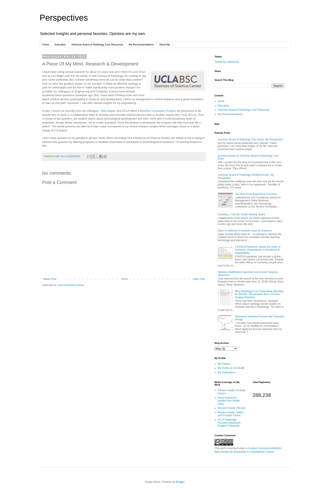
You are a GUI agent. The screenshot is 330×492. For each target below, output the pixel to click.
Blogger (180, 481)
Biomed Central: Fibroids (231, 408)
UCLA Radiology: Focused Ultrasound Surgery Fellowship (229, 422)
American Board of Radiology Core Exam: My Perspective (250, 139)
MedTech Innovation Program (158, 110)
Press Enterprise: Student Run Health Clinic (229, 400)
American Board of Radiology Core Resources (97, 44)
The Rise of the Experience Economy (256, 194)
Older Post (199, 279)
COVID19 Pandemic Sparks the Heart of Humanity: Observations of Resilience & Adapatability (257, 249)
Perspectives (64, 17)
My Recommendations (141, 44)
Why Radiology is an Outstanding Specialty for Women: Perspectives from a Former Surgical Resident (259, 294)
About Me (164, 44)
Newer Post (49, 279)
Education (60, 44)
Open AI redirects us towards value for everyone (245, 230)
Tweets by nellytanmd (227, 61)
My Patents (224, 363)
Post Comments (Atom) (71, 285)
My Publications (226, 372)
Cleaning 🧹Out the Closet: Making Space (241, 214)
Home (45, 44)
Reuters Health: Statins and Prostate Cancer (231, 414)
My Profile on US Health (231, 368)
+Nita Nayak (107, 110)
